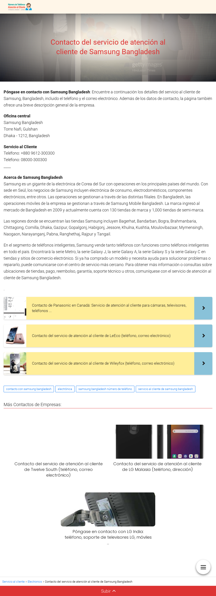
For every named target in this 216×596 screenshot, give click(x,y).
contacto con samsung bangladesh (28, 389)
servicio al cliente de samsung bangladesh (165, 389)
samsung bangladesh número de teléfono (105, 389)
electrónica (65, 389)
